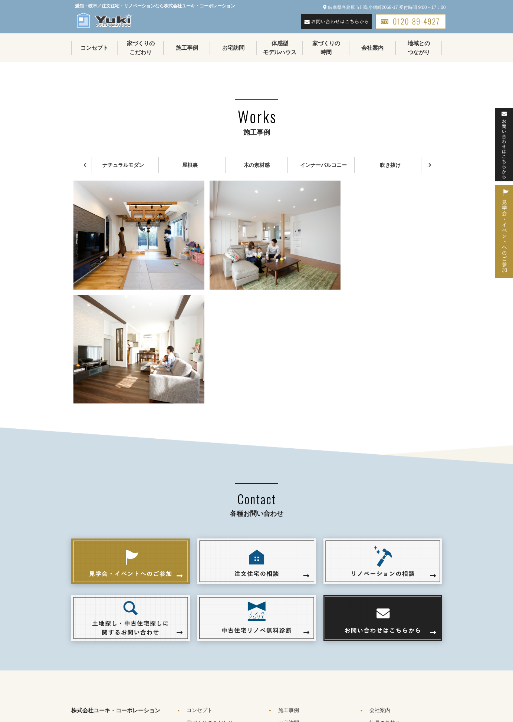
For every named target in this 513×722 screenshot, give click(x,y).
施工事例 (187, 47)
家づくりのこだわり (141, 47)
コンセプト (94, 47)
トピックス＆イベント (304, 656)
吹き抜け (390, 165)
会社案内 (372, 47)
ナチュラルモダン (123, 165)
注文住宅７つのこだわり (224, 630)
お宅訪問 (233, 47)
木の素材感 (257, 165)
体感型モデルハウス (279, 47)
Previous (84, 165)
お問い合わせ (385, 656)
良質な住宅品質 (214, 656)
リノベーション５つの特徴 (227, 643)
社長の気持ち (385, 618)
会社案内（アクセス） (395, 630)
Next (429, 165)
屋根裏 (190, 165)
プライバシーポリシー (395, 668)
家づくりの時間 (326, 47)
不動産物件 (291, 668)
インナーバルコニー (323, 165)
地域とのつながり (419, 47)
